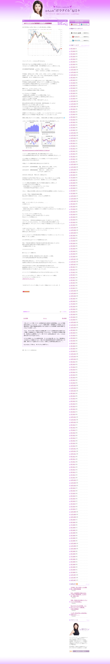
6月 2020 (73, 180)
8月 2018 (73, 238)
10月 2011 (73, 454)
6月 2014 (73, 369)
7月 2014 (73, 367)
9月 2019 (73, 203)
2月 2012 (73, 443)
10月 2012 (73, 422)
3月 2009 (73, 535)
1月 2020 (73, 193)
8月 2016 (73, 301)
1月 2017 (73, 288)
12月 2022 (73, 101)
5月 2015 (73, 340)
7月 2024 (73, 51)
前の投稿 (64, 318)
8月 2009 (73, 522)
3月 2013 (73, 409)
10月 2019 (73, 201)
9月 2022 (73, 109)
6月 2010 (73, 496)
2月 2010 (73, 506)
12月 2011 (73, 448)
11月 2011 (73, 451)
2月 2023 (73, 96)
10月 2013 (73, 390)
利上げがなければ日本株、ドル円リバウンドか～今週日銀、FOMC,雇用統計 (78, 607)
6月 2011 (73, 464)
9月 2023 (73, 77)
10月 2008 (73, 548)
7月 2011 (73, 461)
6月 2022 (73, 117)
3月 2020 (73, 188)
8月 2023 (73, 80)
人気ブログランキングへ (28, 278)
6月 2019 (73, 211)
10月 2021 (73, 138)
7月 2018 (73, 240)
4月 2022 (73, 122)
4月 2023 (73, 90)
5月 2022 (73, 119)
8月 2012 (73, 427)
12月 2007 (73, 575)
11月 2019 (73, 198)
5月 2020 (73, 182)
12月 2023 (73, 69)
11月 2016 (73, 293)
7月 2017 (73, 272)
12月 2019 (73, 196)
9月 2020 (73, 172)
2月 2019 (73, 222)
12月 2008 (73, 543)
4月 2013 (73, 406)
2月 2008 (73, 569)
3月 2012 (73, 440)
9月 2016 (73, 298)
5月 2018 (73, 246)
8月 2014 (73, 364)
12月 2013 (73, 385)
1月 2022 (73, 130)
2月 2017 (73, 285)
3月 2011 (73, 472)
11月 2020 (73, 167)
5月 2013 (73, 404)
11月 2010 (73, 482)
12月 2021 (73, 132)
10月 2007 (73, 580)
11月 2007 (73, 577)
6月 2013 (73, 401)
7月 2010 (73, 493)
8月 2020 (73, 175)
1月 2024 (73, 67)
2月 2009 (73, 538)
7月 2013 (73, 398)
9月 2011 (73, 456)
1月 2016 (73, 319)
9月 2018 (73, 235)
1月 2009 (73, 540)
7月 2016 (73, 303)
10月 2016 (73, 296)
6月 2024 (73, 54)
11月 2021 (73, 135)
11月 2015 (73, 325)
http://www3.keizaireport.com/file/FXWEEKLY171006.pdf (36, 150)
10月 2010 (73, 485)
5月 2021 (73, 151)
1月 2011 (73, 477)
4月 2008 (73, 564)
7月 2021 (73, 146)
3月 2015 (73, 346)
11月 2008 (73, 546)
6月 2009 (73, 527)
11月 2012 (73, 419)
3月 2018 (73, 251)
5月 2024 (73, 56)
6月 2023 (73, 85)
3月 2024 (73, 61)
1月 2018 (73, 256)
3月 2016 (73, 314)
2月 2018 (73, 253)
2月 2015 (73, 348)
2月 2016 (73, 317)
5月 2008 (73, 561)
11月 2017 (73, 261)
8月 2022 (73, 111)
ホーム (45, 318)
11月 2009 (73, 514)
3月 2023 (73, 93)
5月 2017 (73, 277)
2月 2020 (73, 190)
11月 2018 (73, 230)
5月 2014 (73, 372)
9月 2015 (73, 330)
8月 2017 (73, 269)
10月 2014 (73, 359)
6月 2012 (73, 432)
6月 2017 (73, 275)
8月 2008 (73, 553)
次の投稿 (25, 318)
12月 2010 (73, 480)
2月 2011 (73, 475)
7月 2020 (73, 177)
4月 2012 (73, 438)
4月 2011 (73, 469)
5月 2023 (73, 88)
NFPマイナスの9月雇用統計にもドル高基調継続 (38, 23)
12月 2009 (73, 511)
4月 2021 (73, 154)
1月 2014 (73, 382)
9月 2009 (73, 519)
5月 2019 (73, 214)
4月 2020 (73, 185)
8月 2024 (73, 48)
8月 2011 (73, 459)
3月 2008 (73, 567)
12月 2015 (73, 322)
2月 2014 (73, 380)
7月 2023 (73, 82)
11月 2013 (73, 388)
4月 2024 (73, 59)
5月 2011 (73, 467)
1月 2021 (73, 161)
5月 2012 (73, 435)
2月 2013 (73, 411)
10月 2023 (73, 75)
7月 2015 (73, 335)
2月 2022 (73, 127)
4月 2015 (73, 343)
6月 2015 (73, 338)
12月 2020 (73, 164)
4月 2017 (73, 280)
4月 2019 (73, 217)
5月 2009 (73, 530)
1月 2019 (73, 225)
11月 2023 (73, 72)
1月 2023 (73, 98)
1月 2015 (73, 351)
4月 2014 (73, 375)
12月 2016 (73, 290)
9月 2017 (73, 267)
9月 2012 (73, 425)
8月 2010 (73, 490)
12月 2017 (73, 259)
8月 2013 (73, 396)
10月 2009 (73, 517)
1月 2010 (73, 509)
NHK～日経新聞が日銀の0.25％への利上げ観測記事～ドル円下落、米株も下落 (78, 595)
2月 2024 (73, 64)
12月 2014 (73, 354)
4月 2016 (73, 311)
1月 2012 (73, 446)
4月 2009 (73, 532)
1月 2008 (73, 572)
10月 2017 (73, 264)
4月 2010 (73, 501)
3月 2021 (73, 156)
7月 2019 (73, 209)
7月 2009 (73, 525)
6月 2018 (73, 243)
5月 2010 (73, 498)
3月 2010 (73, 504)
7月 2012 (73, 430)
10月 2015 (73, 327)
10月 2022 (73, 106)
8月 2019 (73, 206)
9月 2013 (73, 393)
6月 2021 (73, 148)
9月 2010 (73, 488)
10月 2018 (73, 232)
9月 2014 (73, 361)
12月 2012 (73, 417)
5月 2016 (73, 309)
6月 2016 (73, 306)
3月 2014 (73, 377)
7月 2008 (73, 556)
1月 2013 (73, 414)
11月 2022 (73, 104)
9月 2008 (73, 551)
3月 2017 (73, 282)
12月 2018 (73, 227)
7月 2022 (73, 114)
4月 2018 (73, 248)
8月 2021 (73, 143)
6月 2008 (73, 559)
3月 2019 (73, 219)
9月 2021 (73, 140)
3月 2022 (73, 125)
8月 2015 (73, 332)
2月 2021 (73, 159)
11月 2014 (73, 356)
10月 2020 (73, 169)
